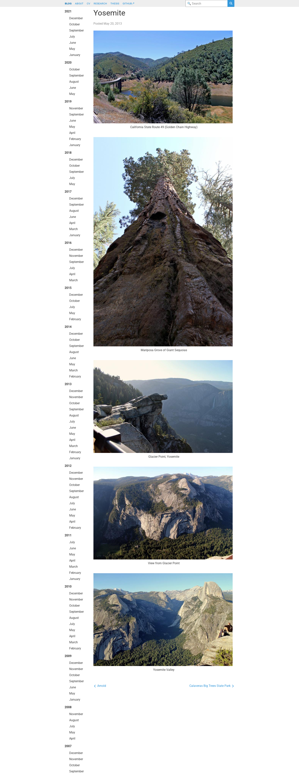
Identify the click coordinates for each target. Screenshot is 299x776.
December (76, 18)
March (73, 229)
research (100, 3)
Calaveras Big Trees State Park (211, 686)
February (75, 139)
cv (88, 3)
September (76, 30)
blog (68, 3)
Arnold (99, 686)
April (72, 133)
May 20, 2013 (113, 23)
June (72, 42)
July (72, 36)
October (74, 24)
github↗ (128, 3)
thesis (114, 3)
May (72, 49)
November (76, 108)
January (74, 55)
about (79, 3)
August (74, 81)
